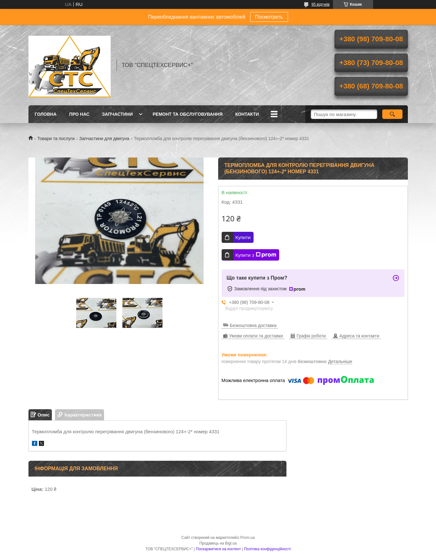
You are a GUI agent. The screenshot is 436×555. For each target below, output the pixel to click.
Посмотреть (269, 17)
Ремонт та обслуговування (188, 114)
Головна (46, 114)
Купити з (256, 255)
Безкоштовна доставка (253, 325)
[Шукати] (392, 114)
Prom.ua (247, 537)
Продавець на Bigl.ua (217, 543)
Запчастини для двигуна (104, 138)
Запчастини (117, 114)
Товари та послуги (56, 138)
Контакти (247, 114)
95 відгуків (320, 4)
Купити (243, 237)
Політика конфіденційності (267, 549)
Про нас (79, 114)
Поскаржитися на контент (218, 549)
